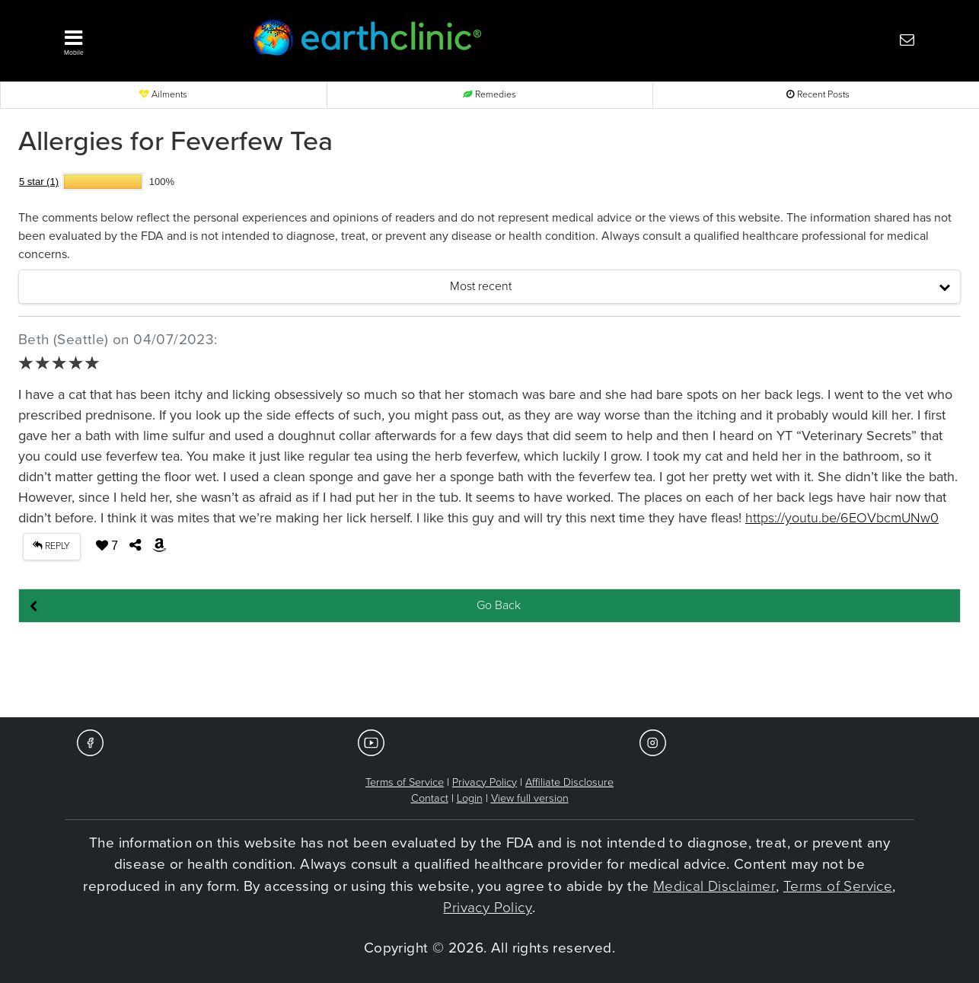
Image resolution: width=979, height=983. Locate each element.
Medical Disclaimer (714, 886)
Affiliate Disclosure (569, 782)
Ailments (163, 95)
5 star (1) (39, 181)
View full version (530, 798)
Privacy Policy (484, 782)
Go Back (499, 605)
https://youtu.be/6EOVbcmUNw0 (842, 517)
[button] (135, 39)
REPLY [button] (51, 546)
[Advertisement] (489, 671)
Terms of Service (404, 782)
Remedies (489, 95)
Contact (429, 798)
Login (470, 798)
